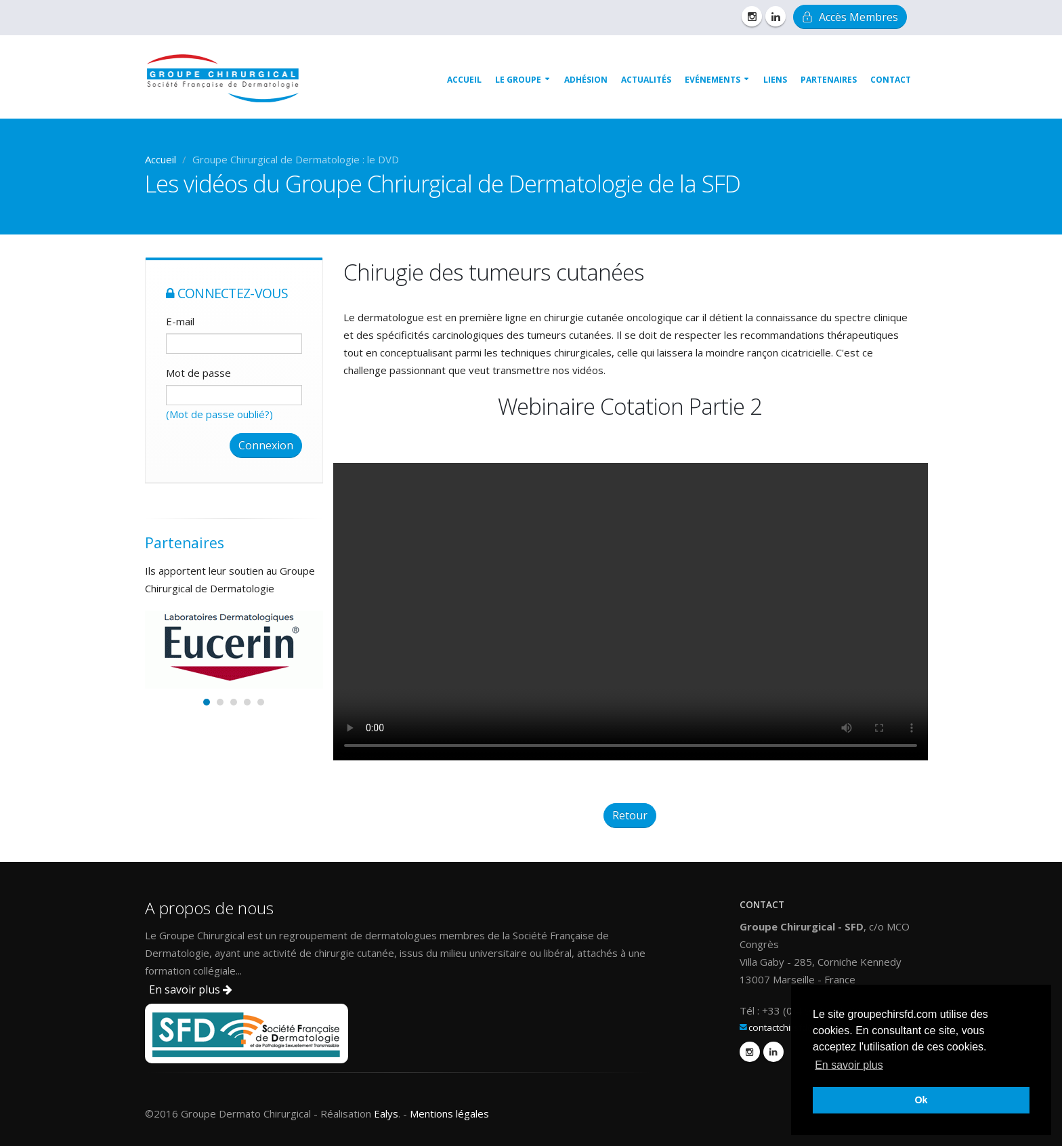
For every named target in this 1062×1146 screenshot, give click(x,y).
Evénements (712, 79)
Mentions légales (449, 1113)
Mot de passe (198, 373)
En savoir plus (190, 989)
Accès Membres (850, 16)
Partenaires (829, 79)
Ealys (386, 1113)
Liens (775, 79)
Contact (890, 79)
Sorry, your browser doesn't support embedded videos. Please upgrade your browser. (630, 611)
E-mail (180, 321)
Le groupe (518, 79)
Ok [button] (920, 1099)
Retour (629, 815)
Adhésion (586, 79)
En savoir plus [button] (849, 1065)
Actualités (646, 79)
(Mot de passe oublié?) (219, 414)
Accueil (464, 79)
